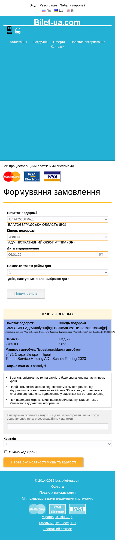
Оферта (59, 42)
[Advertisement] (54, 106)
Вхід (33, 5)
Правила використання (88, 42)
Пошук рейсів (25, 293)
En (73, 10)
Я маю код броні (20, 452)
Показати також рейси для (29, 266)
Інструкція (40, 42)
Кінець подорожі (21, 230)
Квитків (9, 438)
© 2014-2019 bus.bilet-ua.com (57, 480)
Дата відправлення (23, 248)
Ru (49, 10)
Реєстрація (48, 5)
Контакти (57, 46)
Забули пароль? (72, 5)
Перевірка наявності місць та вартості (43, 462)
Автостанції (18, 42)
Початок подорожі (22, 213)
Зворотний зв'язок (57, 529)
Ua (61, 10)
